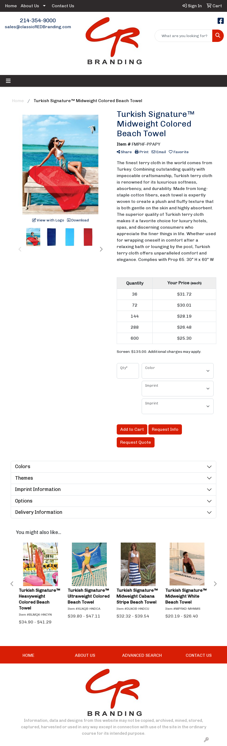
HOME (28, 655)
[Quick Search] (184, 36)
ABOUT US (85, 655)
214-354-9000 (38, 20)
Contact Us (63, 5)
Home (11, 5)
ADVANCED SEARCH (142, 655)
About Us (30, 5)
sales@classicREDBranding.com (38, 26)
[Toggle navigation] (8, 81)
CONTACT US (199, 655)
